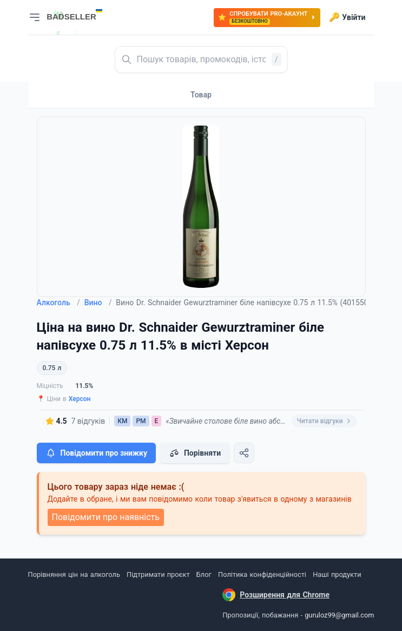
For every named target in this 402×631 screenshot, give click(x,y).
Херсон (80, 399)
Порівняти (195, 453)
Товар (201, 94)
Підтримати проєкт (158, 574)
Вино (98, 302)
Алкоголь (58, 302)
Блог (204, 574)
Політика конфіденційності (262, 574)
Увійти (347, 17)
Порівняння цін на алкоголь (74, 574)
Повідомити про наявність (106, 517)
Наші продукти (337, 574)
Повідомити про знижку (96, 453)
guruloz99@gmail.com (339, 615)
